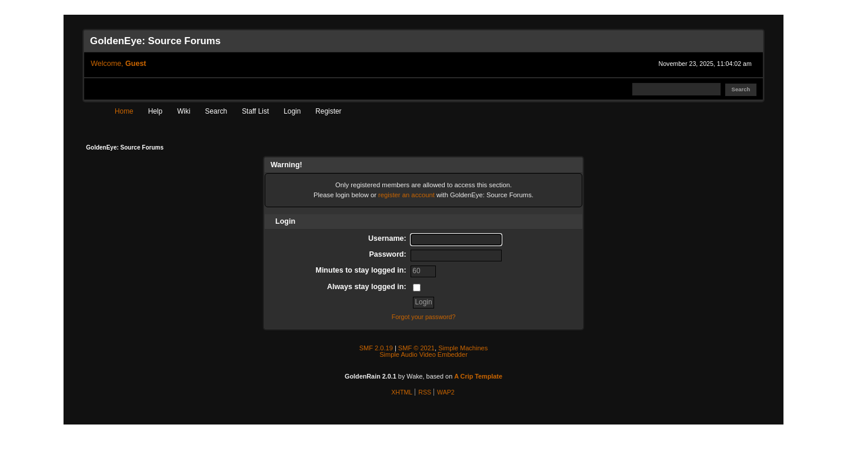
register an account (406, 194)
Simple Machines (463, 347)
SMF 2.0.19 (376, 347)
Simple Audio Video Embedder (423, 354)
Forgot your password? (424, 316)
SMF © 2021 (416, 347)
